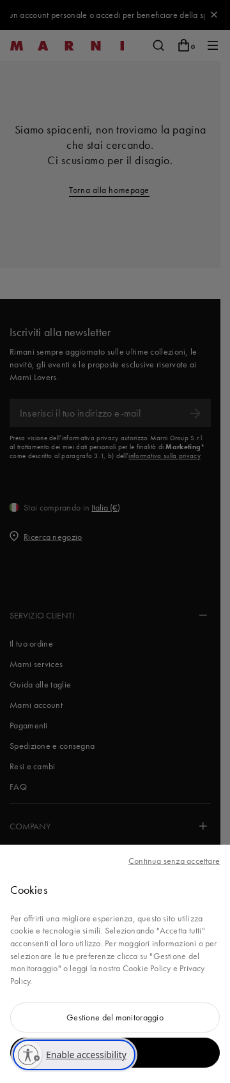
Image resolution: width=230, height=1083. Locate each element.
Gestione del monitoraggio (115, 1017)
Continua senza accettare (174, 860)
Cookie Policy (147, 968)
